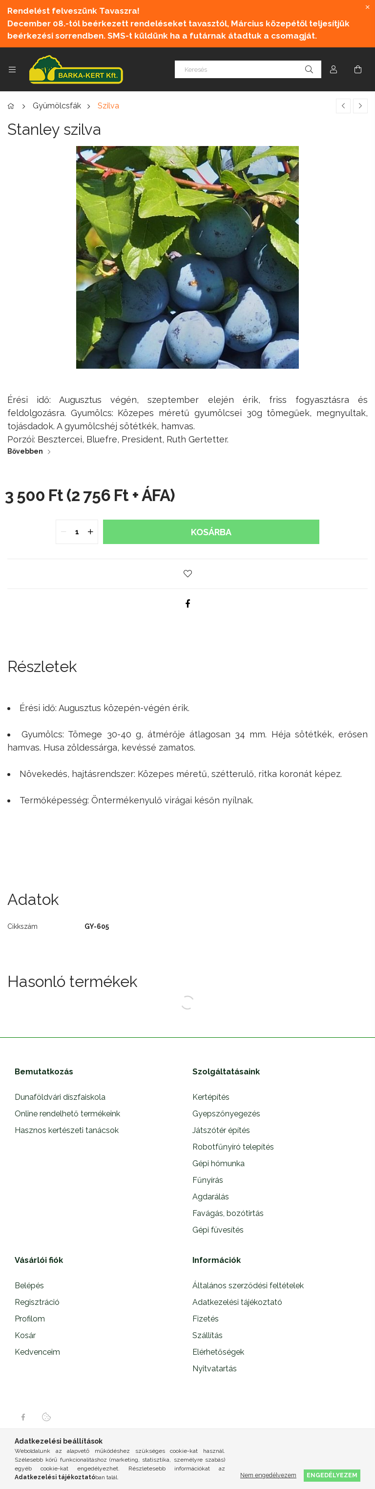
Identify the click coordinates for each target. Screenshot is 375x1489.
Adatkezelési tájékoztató (237, 1302)
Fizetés (205, 1318)
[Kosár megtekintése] (358, 69)
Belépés (29, 1285)
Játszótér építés (221, 1130)
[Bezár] (367, 7)
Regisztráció (37, 1302)
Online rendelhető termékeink (67, 1113)
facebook (23, 1417)
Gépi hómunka (218, 1163)
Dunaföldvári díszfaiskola (60, 1097)
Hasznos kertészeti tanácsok (67, 1130)
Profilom (30, 1318)
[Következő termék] (360, 106)
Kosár (25, 1335)
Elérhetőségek (218, 1352)
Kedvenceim (37, 1352)
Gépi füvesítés (218, 1230)
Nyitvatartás (214, 1368)
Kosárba (211, 532)
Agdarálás (210, 1196)
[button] (187, 573)
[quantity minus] (63, 532)
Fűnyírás (207, 1180)
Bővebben (25, 451)
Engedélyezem (332, 1475)
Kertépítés (210, 1097)
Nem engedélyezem (268, 1475)
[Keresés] (248, 69)
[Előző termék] (343, 106)
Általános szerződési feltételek (248, 1285)
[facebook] (187, 603)
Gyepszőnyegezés (226, 1113)
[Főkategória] (12, 106)
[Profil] (333, 69)
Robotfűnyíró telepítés (233, 1147)
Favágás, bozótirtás (228, 1213)
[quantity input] (77, 532)
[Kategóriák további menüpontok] (12, 69)
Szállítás (207, 1335)
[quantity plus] (90, 532)
